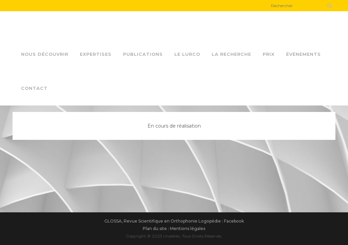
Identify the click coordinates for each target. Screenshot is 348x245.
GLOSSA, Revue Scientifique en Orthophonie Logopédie (162, 221)
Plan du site (155, 228)
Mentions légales (187, 228)
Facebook (234, 221)
